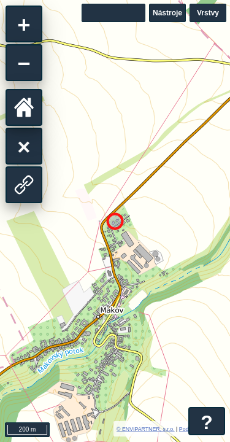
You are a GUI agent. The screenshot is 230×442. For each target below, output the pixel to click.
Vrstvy (208, 13)
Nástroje (167, 13)
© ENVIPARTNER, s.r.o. (146, 429)
